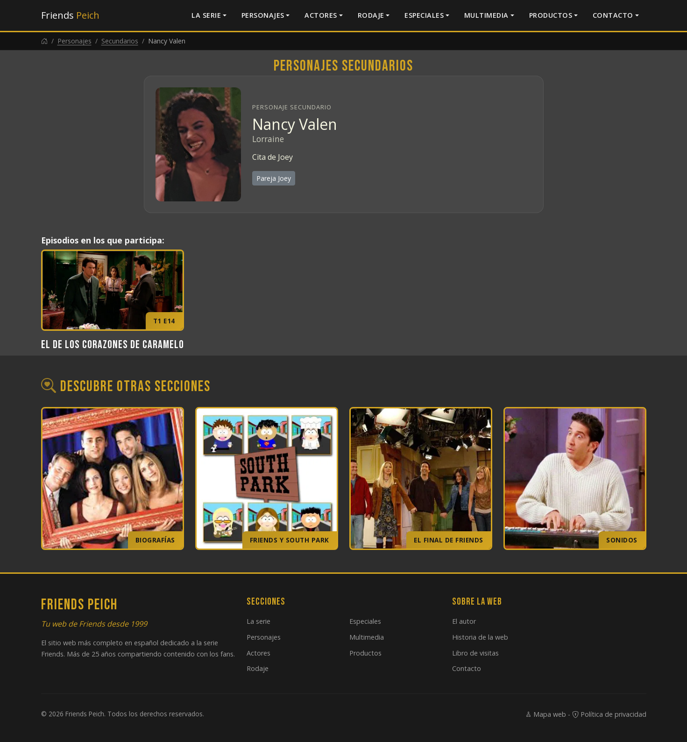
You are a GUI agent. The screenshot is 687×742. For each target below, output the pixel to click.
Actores (321, 15)
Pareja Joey (273, 178)
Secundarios (119, 40)
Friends (70, 15)
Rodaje (371, 15)
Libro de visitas (475, 653)
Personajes (262, 15)
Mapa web (545, 714)
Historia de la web (480, 637)
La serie (206, 15)
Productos (551, 15)
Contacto (613, 15)
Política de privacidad (609, 714)
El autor (464, 621)
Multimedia (486, 15)
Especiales (424, 15)
